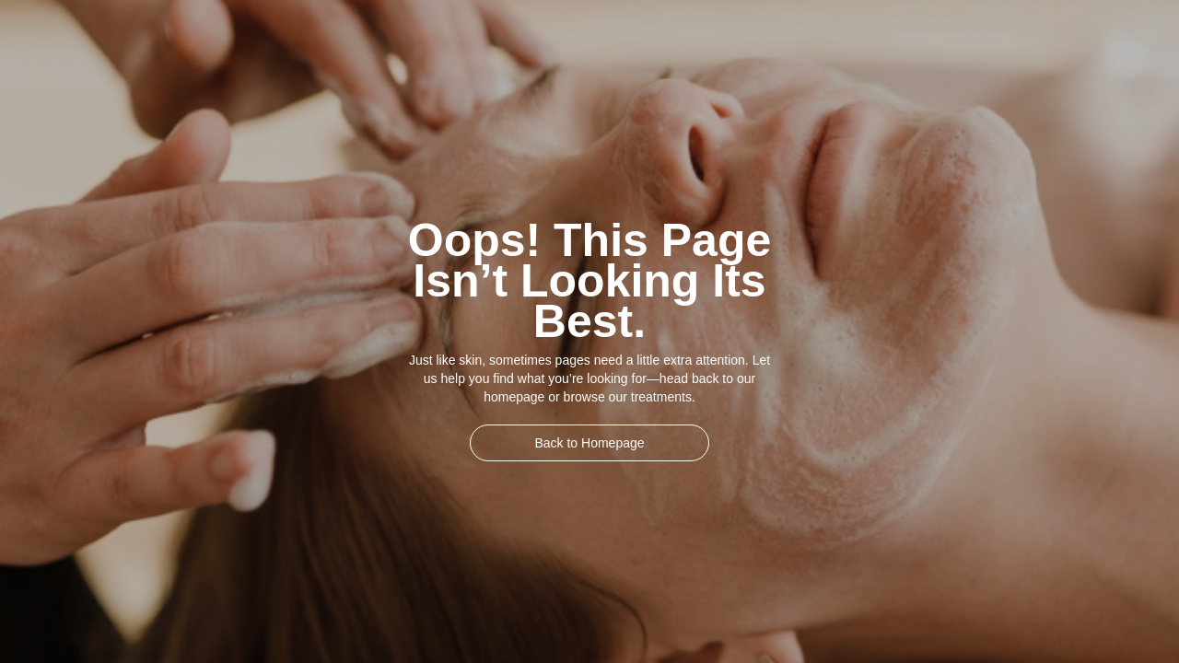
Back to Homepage (589, 443)
